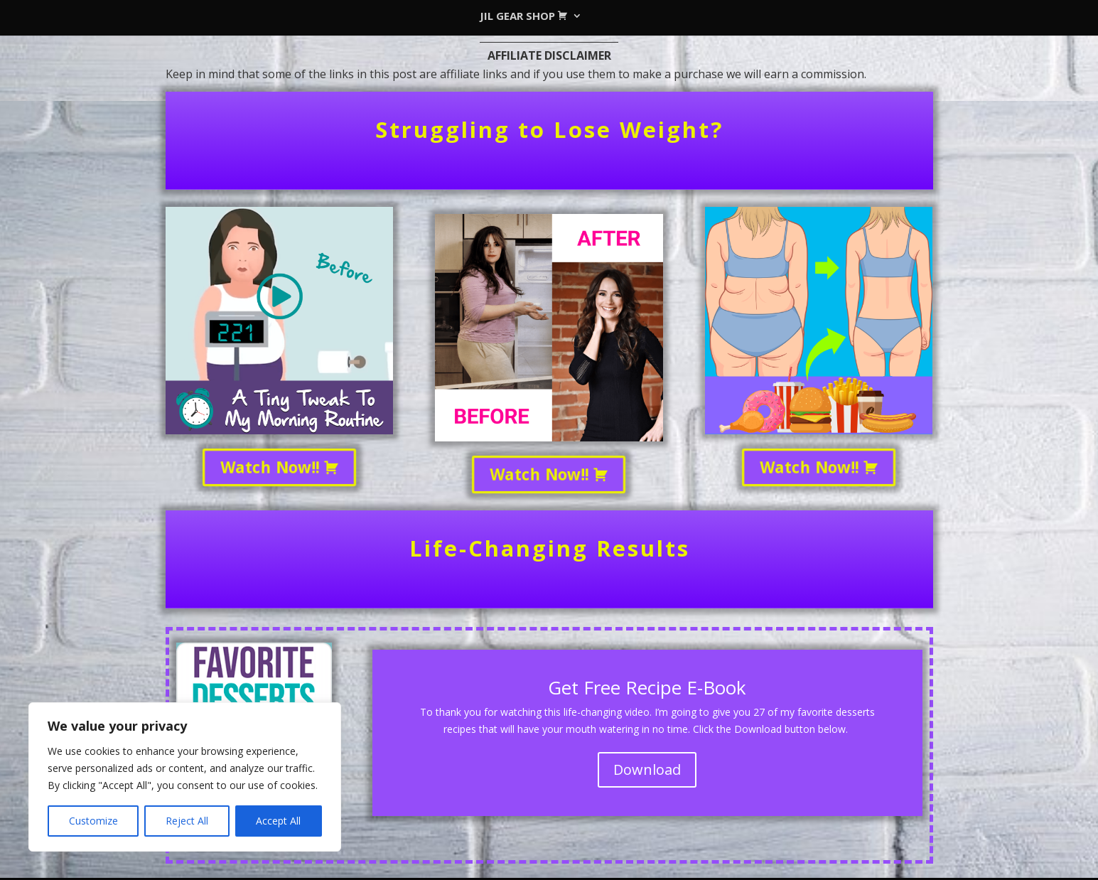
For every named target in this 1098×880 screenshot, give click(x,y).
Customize (93, 820)
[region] (184, 777)
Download (647, 769)
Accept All (278, 820)
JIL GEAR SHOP (521, 17)
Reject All (187, 820)
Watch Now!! (279, 467)
